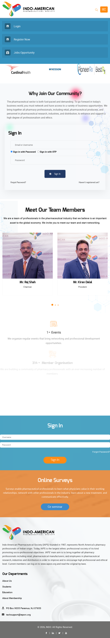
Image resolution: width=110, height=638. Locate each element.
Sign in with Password (24, 151)
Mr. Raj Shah (27, 282)
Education (7, 592)
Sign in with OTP (48, 151)
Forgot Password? (101, 451)
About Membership (12, 598)
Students (6, 586)
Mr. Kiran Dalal (82, 282)
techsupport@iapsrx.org (18, 614)
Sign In (55, 174)
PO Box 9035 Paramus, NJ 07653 (23, 608)
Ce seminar (55, 507)
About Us (7, 580)
